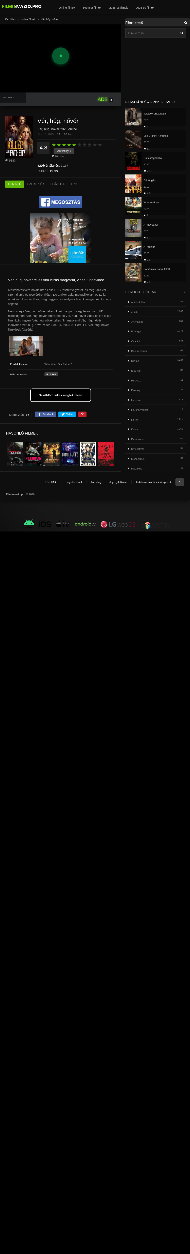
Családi (135, 341)
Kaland (135, 429)
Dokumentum (139, 351)
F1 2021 (136, 380)
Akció (134, 311)
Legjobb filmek (73, 482)
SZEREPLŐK (35, 184)
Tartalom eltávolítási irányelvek (153, 482)
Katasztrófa (138, 449)
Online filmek (67, 7)
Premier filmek (92, 7)
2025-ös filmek (118, 7)
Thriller (41, 170)
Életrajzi (135, 370)
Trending (96, 482)
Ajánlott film (138, 302)
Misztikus (136, 468)
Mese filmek (138, 458)
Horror (135, 419)
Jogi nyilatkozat (118, 482)
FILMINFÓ (14, 184)
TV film (54, 170)
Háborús (136, 400)
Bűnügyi (136, 331)
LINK (74, 184)
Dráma (135, 360)
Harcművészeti (140, 409)
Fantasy (135, 390)
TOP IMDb (51, 482)
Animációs (137, 321)
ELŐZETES (57, 184)
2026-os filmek (145, 7)
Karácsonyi (137, 439)
